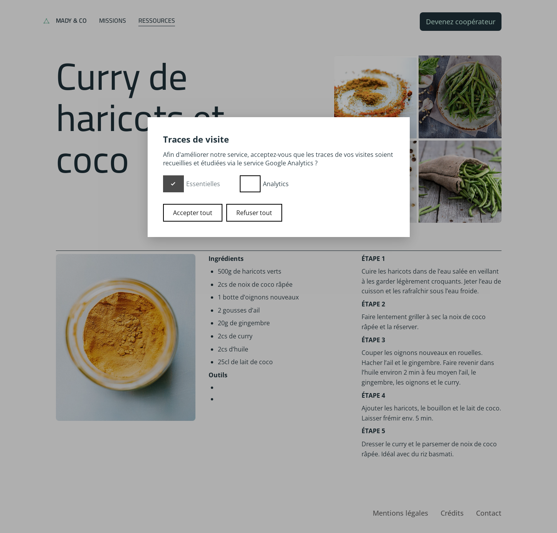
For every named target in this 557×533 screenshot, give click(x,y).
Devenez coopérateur (460, 21)
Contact (488, 513)
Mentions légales (400, 513)
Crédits (452, 513)
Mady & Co (71, 20)
